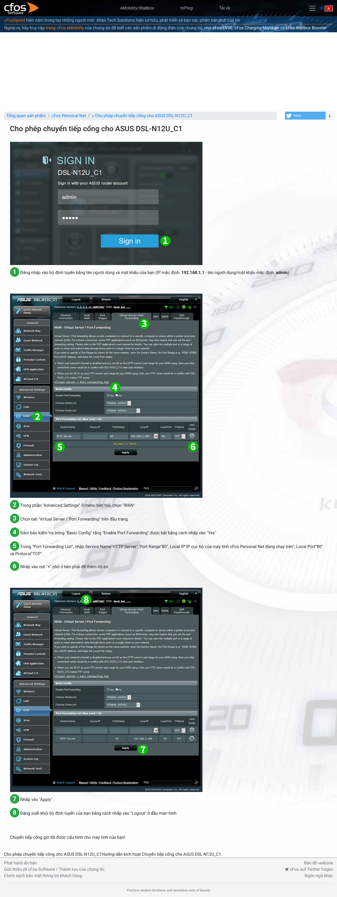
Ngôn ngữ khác (318, 875)
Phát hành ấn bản (20, 863)
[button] (305, 116)
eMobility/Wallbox (137, 8)
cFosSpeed (14, 20)
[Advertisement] (168, 72)
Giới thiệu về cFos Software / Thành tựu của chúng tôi (54, 869)
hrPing (187, 8)
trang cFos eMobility (65, 27)
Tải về (224, 8)
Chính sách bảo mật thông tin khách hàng (43, 875)
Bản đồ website (318, 863)
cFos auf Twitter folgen (309, 869)
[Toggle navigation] (312, 8)
